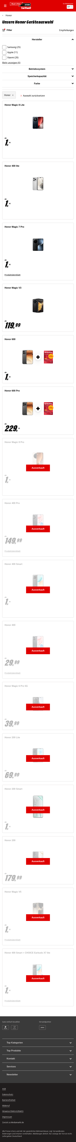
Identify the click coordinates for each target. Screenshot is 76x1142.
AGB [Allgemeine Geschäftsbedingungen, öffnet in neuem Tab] (4, 1088)
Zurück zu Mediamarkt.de (13, 1122)
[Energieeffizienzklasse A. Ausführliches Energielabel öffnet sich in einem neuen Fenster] (43, 275)
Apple (12, 52)
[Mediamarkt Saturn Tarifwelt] (21, 5)
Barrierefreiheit (8, 1100)
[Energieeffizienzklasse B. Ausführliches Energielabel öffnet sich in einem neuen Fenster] (25, 214)
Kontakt (39, 1058)
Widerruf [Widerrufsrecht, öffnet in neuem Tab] (6, 1105)
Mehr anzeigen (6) (11, 62)
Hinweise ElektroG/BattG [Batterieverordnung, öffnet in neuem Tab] (12, 1111)
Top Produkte (39, 1050)
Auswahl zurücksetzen (32, 95)
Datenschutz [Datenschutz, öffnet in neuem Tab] (7, 1094)
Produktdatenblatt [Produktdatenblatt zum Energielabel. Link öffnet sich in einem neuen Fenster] (13, 274)
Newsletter (39, 1074)
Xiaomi (12, 57)
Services (39, 1066)
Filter (7, 30)
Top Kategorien (39, 1042)
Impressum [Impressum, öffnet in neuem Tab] (7, 1116)
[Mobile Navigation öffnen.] (6, 5)
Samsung (14, 47)
